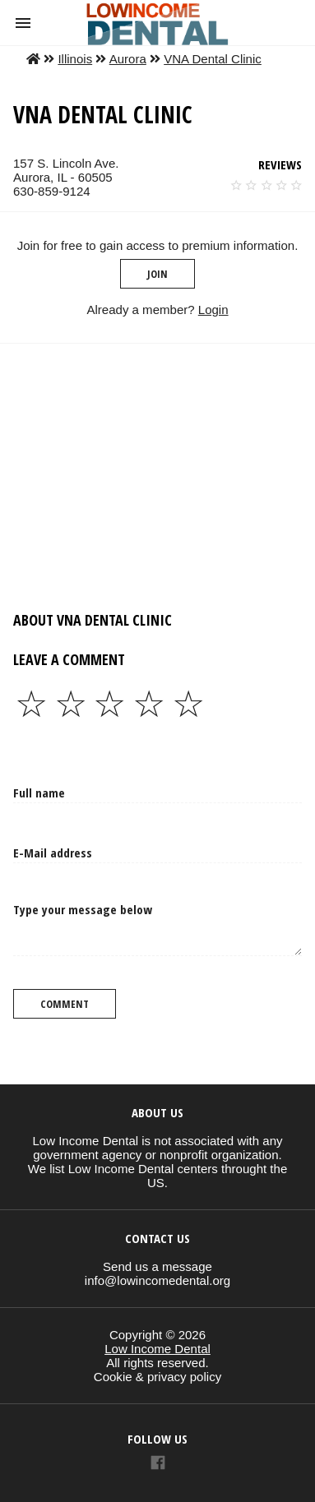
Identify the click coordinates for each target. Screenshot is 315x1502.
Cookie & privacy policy (157, 1377)
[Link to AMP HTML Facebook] (157, 1464)
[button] (23, 23)
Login (213, 310)
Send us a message (157, 1266)
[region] (154, 467)
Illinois (75, 59)
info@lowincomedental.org (157, 1280)
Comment (64, 1003)
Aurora (127, 59)
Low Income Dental (157, 1349)
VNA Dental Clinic (213, 59)
